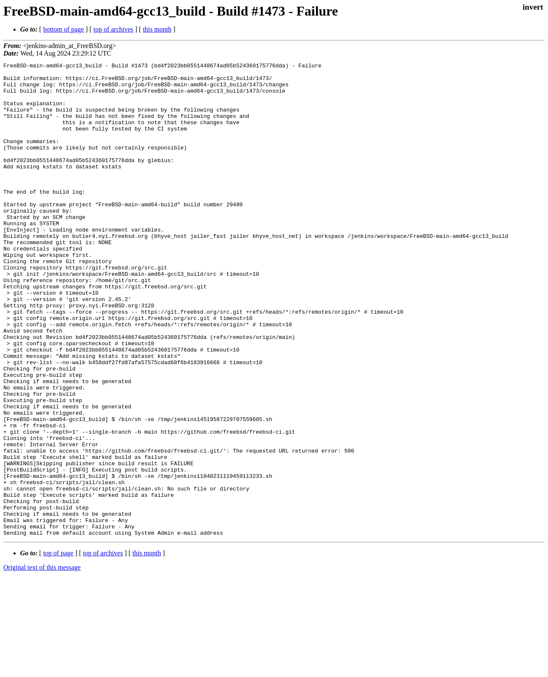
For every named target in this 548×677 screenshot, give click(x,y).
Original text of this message (42, 662)
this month (157, 29)
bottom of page (63, 29)
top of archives (113, 29)
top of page (58, 647)
